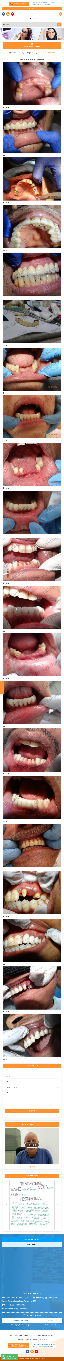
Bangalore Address (32, 1239)
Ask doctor (32, 8)
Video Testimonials (24, 1339)
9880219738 (31, 19)
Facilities (37, 1336)
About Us (18, 1336)
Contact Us (42, 1339)
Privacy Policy (29, 1359)
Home (12, 53)
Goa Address (32, 1245)
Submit (32, 1111)
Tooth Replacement (47, 53)
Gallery (21, 53)
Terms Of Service (40, 1359)
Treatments (28, 1336)
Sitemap (21, 1359)
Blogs (35, 1339)
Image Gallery (32, 53)
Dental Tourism (48, 1336)
